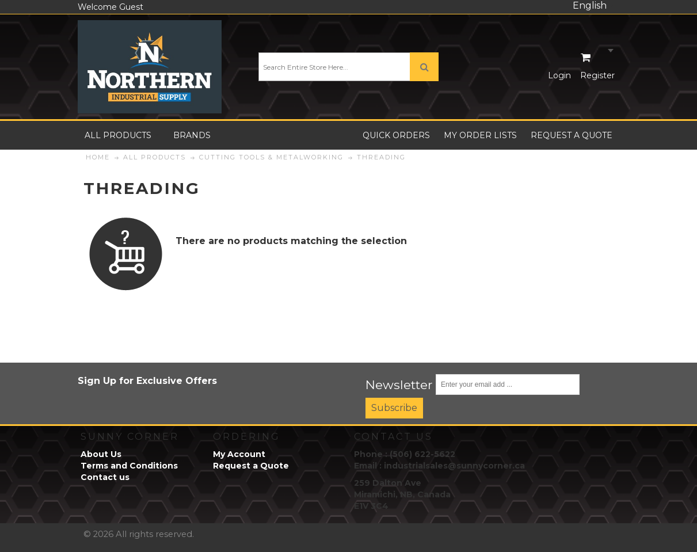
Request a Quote (251, 465)
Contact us (105, 477)
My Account (239, 454)
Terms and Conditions (129, 465)
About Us (101, 454)
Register (597, 75)
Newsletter (399, 384)
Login (559, 75)
